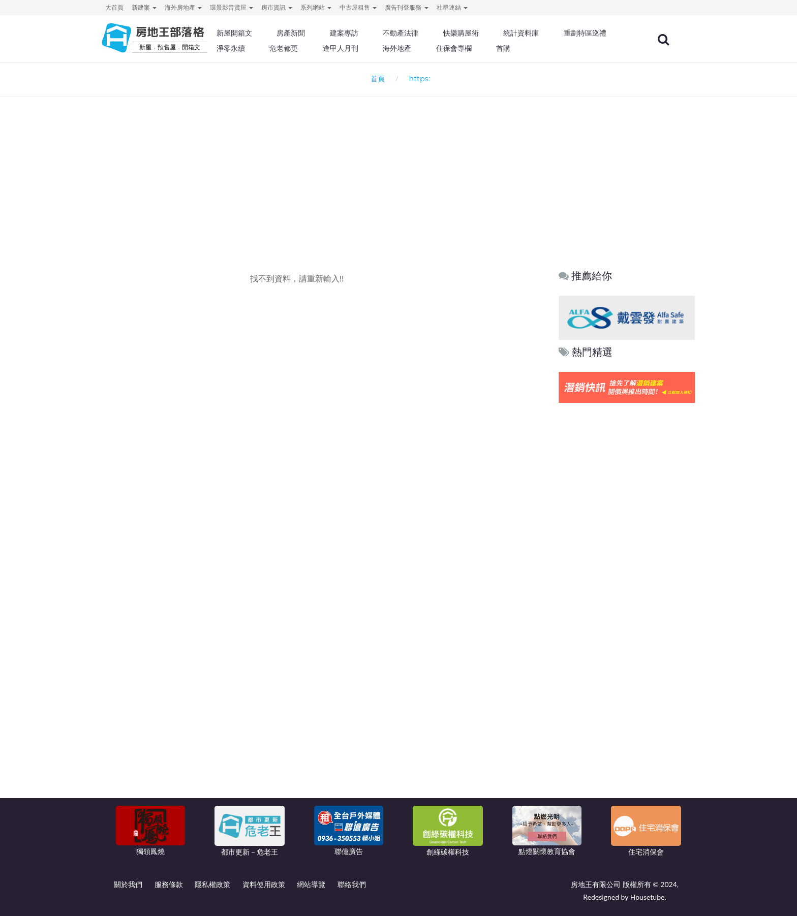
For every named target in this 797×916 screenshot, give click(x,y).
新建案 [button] (144, 7)
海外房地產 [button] (183, 7)
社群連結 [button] (452, 7)
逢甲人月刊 (438, 48)
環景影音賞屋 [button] (231, 7)
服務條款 (169, 884)
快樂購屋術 (489, 33)
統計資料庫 (548, 33)
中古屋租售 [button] (358, 7)
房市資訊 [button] (276, 7)
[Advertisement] (398, 165)
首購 (596, 48)
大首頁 (114, 7)
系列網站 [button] (315, 7)
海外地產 (493, 48)
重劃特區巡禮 (274, 48)
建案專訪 (376, 33)
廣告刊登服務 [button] (406, 7)
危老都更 (384, 48)
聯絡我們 (352, 884)
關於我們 (128, 884)
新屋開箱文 (271, 33)
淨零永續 (332, 48)
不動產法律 (431, 33)
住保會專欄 (548, 48)
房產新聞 (325, 33)
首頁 (376, 78)
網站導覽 (311, 884)
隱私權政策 (212, 884)
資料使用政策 (263, 884)
